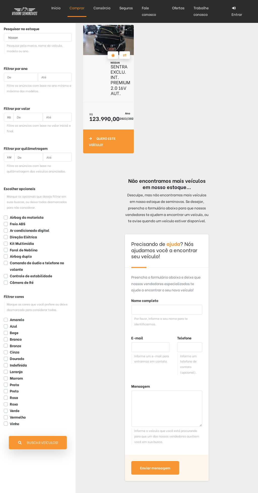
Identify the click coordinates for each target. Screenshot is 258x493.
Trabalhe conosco (201, 11)
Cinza (14, 351)
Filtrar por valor (17, 108)
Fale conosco (149, 11)
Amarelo (17, 319)
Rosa (14, 397)
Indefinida (18, 365)
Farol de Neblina (24, 249)
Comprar (77, 7)
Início (55, 7)
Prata (14, 384)
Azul (13, 326)
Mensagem (140, 386)
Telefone (184, 337)
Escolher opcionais (19, 188)
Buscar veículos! (38, 442)
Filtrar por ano (15, 68)
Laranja (16, 371)
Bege (14, 332)
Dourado (17, 358)
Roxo (14, 404)
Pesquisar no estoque (21, 28)
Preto (14, 390)
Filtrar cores (14, 296)
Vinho (14, 423)
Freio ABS (17, 223)
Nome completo (144, 300)
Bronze (15, 345)
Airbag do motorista (27, 217)
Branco (16, 339)
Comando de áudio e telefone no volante (37, 266)
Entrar (237, 12)
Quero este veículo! (102, 141)
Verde (14, 410)
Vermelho (18, 417)
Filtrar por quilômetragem (26, 148)
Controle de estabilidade (31, 275)
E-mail (137, 337)
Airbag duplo (21, 256)
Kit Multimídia (22, 243)
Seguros (126, 7)
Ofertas (178, 7)
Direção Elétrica (23, 236)
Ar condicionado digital (29, 230)
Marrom (16, 378)
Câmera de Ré (22, 282)
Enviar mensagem (155, 467)
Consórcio (101, 7)
